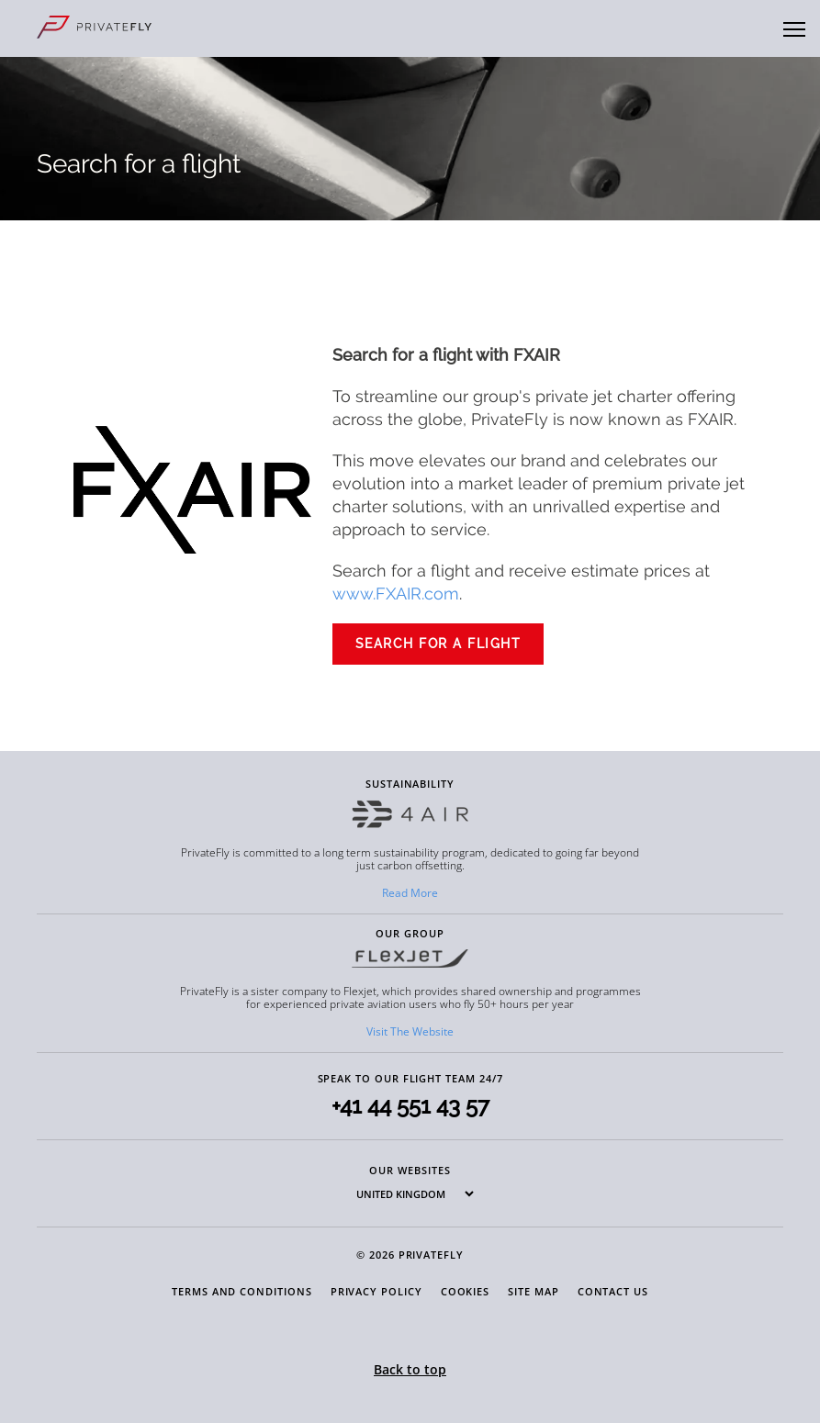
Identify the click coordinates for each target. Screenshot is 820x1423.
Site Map (533, 1291)
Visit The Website (410, 1031)
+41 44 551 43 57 (410, 1105)
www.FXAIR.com (395, 593)
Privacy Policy (376, 1291)
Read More (410, 893)
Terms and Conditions (242, 1291)
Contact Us (613, 1291)
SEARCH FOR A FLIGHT (438, 643)
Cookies (465, 1291)
